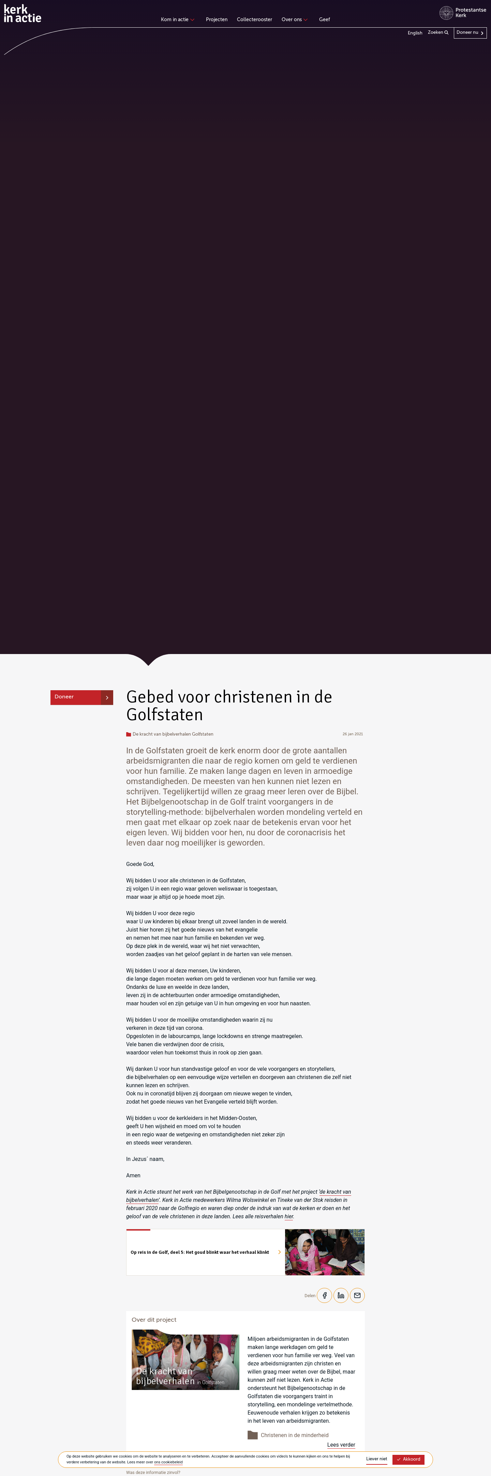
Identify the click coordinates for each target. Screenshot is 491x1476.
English (415, 33)
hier (289, 1216)
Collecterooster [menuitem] (254, 19)
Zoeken (438, 32)
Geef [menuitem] (324, 19)
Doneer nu (467, 32)
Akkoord (408, 1459)
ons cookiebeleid (168, 1462)
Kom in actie (177, 19)
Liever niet (376, 1459)
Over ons (294, 19)
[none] (179, 20)
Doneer (64, 697)
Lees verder (341, 1445)
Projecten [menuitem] (216, 19)
